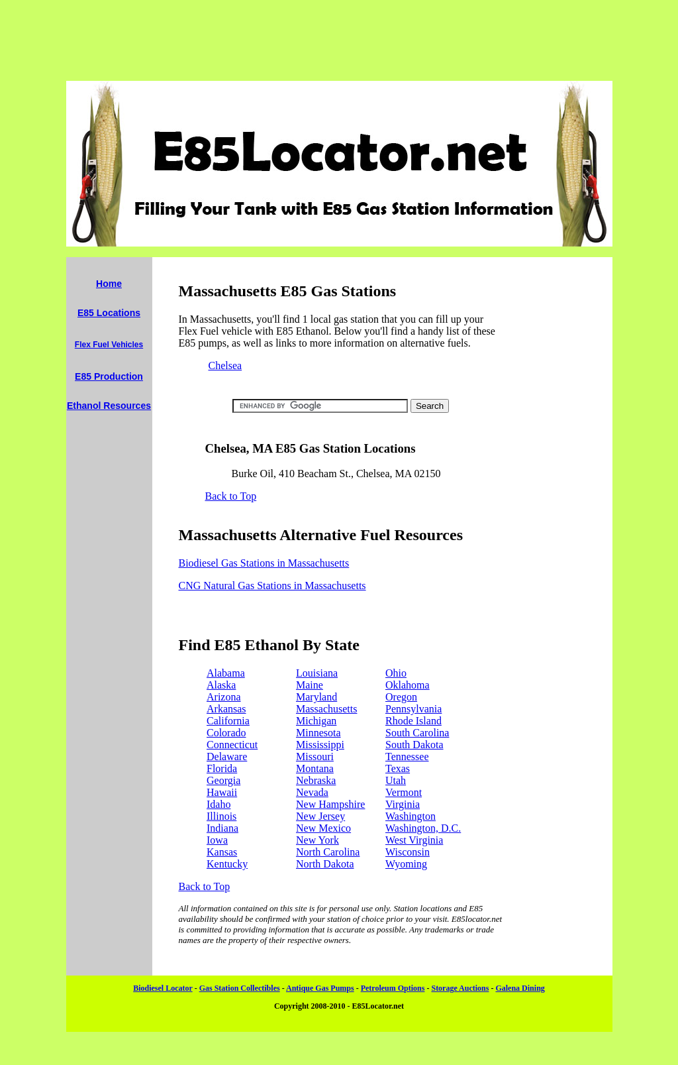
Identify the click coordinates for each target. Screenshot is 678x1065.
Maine (309, 685)
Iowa (217, 840)
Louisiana (317, 673)
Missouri (315, 756)
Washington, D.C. (423, 828)
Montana (315, 768)
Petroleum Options (393, 988)
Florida (222, 768)
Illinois (221, 816)
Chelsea (225, 365)
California (228, 720)
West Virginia (414, 840)
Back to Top (231, 496)
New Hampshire (330, 804)
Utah (395, 780)
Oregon (401, 696)
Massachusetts (326, 708)
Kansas (222, 852)
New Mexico (323, 828)
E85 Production (109, 376)
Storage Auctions (460, 988)
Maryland (316, 696)
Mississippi (320, 744)
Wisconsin (407, 852)
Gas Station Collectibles (239, 988)
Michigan (316, 720)
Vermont (403, 792)
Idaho (218, 804)
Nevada (312, 792)
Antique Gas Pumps (320, 988)
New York (317, 840)
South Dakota (414, 744)
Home (109, 283)
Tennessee (407, 756)
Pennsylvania (413, 708)
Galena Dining (519, 988)
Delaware (227, 756)
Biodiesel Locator (162, 988)
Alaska (221, 685)
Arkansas (226, 708)
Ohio (396, 673)
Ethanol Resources (109, 405)
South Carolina (417, 732)
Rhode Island (413, 720)
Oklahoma (407, 685)
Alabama (226, 673)
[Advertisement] (339, 40)
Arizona (224, 696)
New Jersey (320, 816)
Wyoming (406, 863)
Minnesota (318, 732)
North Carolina (328, 852)
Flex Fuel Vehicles (109, 344)
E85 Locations (108, 313)
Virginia (402, 804)
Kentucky (227, 863)
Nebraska (316, 780)
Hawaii (222, 792)
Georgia (223, 780)
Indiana (222, 828)
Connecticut (232, 744)
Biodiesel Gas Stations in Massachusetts (264, 563)
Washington (410, 816)
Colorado (226, 732)
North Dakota (325, 863)
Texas (397, 768)
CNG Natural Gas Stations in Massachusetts (272, 585)
